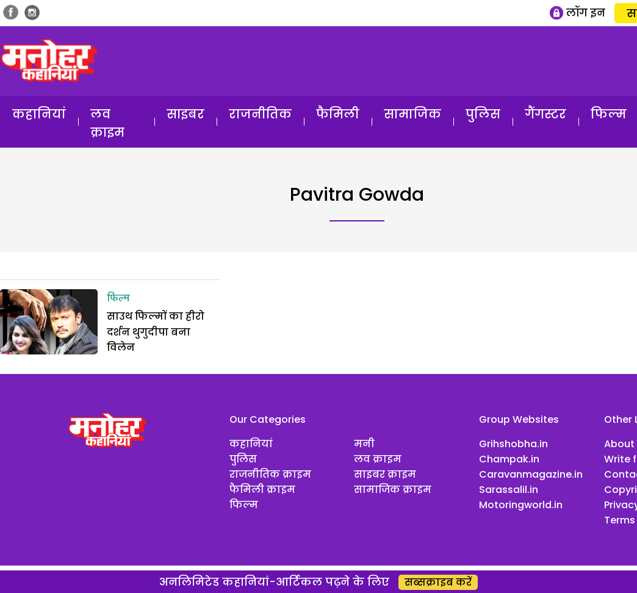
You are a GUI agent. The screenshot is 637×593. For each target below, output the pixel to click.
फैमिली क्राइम (262, 490)
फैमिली (337, 114)
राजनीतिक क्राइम (270, 474)
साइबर (185, 114)
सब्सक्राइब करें (438, 582)
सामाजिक (412, 114)
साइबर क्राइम (385, 474)
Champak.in (509, 459)
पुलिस (483, 114)
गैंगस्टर (545, 114)
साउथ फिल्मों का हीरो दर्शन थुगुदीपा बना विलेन (155, 331)
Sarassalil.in (508, 490)
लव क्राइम (107, 123)
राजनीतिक (260, 114)
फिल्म (118, 298)
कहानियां (39, 114)
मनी (364, 444)
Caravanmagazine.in (531, 474)
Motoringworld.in (521, 505)
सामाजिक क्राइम (392, 490)
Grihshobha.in (513, 444)
